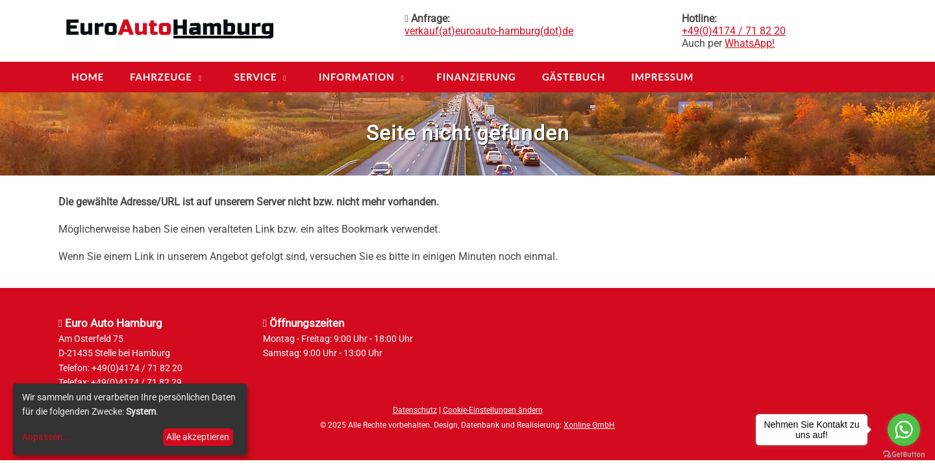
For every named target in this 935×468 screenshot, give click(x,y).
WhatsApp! (750, 43)
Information (357, 77)
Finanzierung (476, 77)
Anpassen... (46, 437)
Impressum (662, 77)
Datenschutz (415, 410)
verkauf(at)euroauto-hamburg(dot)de (489, 31)
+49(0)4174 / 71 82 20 (734, 31)
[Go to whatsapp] (904, 429)
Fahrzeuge (161, 77)
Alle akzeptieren (197, 437)
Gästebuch (574, 77)
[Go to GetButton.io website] (904, 454)
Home (87, 77)
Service (255, 77)
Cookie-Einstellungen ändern (493, 410)
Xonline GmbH (589, 425)
